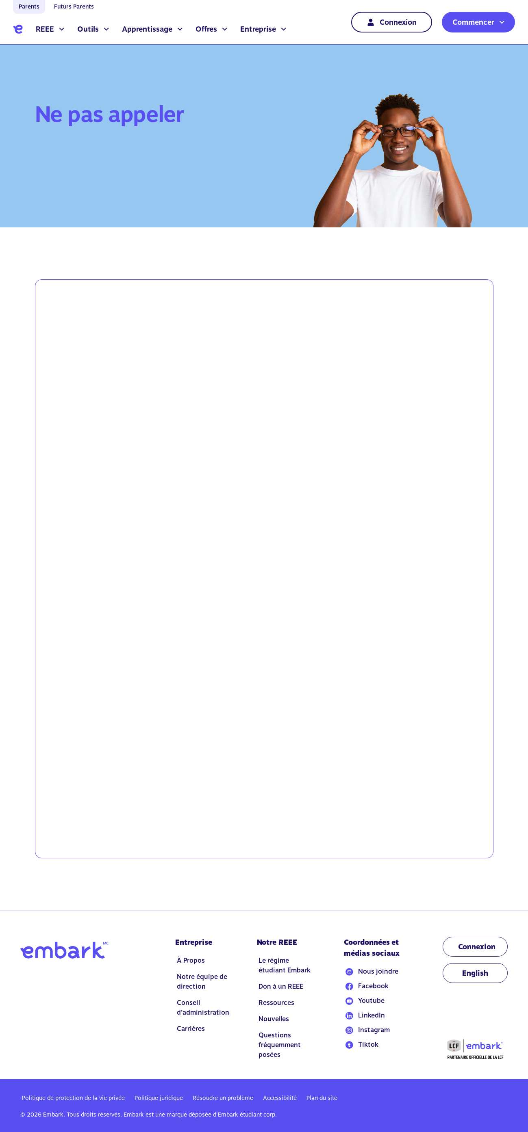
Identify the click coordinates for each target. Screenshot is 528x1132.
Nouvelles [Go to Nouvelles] (274, 1019)
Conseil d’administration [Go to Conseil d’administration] (203, 1007)
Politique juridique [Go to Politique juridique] (159, 1098)
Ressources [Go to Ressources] (276, 1003)
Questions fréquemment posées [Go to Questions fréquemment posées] (280, 1045)
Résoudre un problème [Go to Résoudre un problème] (223, 1098)
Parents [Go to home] (29, 6)
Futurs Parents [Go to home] (74, 6)
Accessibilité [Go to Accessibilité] (280, 1098)
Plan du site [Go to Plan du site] (321, 1098)
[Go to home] (18, 29)
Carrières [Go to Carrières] (191, 1029)
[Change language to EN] (475, 973)
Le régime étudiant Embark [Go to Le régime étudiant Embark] (285, 965)
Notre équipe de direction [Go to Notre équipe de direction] (202, 981)
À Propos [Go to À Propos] (191, 960)
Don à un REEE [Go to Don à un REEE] (281, 986)
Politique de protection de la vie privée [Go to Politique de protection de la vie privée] (73, 1098)
